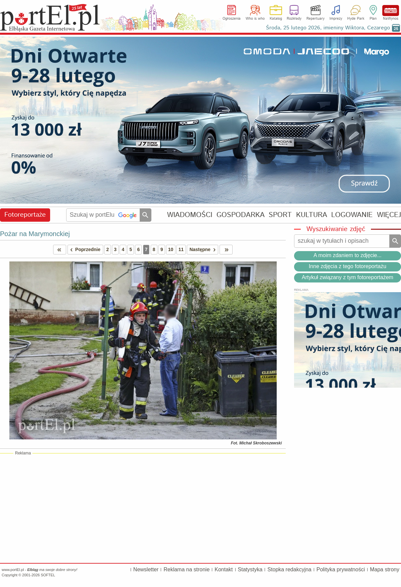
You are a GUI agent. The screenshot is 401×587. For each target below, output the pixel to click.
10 (170, 249)
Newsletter (146, 569)
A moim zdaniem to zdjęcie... (347, 255)
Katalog (276, 18)
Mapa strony (384, 569)
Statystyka (250, 569)
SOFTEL (48, 575)
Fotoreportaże (25, 215)
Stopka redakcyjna (289, 569)
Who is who (255, 18)
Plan (373, 18)
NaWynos (390, 10)
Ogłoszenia (232, 18)
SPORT (280, 215)
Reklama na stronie (186, 569)
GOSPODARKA (241, 215)
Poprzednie (84, 249)
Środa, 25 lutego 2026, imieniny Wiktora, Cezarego (328, 28)
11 (181, 249)
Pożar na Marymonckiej (35, 233)
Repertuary (315, 18)
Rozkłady (294, 18)
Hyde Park (355, 18)
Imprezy (335, 18)
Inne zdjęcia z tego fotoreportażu (347, 266)
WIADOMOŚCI (189, 215)
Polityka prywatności (340, 569)
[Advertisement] (143, 508)
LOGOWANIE (352, 215)
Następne (203, 249)
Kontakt (224, 569)
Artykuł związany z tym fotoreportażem (347, 277)
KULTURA (311, 215)
